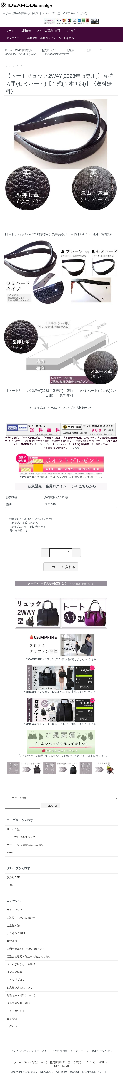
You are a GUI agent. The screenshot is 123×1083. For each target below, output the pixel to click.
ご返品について (93, 50)
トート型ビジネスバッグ (21, 837)
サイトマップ (14, 909)
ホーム (10, 30)
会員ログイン (48, 38)
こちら (76, 447)
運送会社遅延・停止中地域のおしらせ (29, 956)
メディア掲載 (14, 972)
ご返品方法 (13, 925)
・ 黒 (10, 885)
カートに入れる (60, 567)
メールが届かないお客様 (21, 964)
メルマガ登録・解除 (49, 30)
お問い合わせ (61, 1066)
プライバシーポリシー (96, 1062)
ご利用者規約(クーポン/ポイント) (26, 948)
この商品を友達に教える (23, 522)
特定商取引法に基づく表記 (20, 54)
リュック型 (13, 829)
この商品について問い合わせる (27, 526)
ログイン (12, 1026)
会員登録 (32, 38)
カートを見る (66, 38)
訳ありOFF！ (14, 877)
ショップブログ (16, 979)
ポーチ (25, 844)
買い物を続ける (18, 530)
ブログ (71, 30)
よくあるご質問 (16, 933)
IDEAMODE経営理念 (57, 54)
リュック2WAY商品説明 (18, 50)
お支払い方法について (20, 987)
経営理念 (12, 940)
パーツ (18, 66)
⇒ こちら (93, 691)
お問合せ (26, 30)
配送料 (70, 50)
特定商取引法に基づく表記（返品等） (31, 518)
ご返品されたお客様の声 (21, 917)
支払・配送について (35, 1062)
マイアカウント (15, 38)
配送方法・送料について (21, 995)
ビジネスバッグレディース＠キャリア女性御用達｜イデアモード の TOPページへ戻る (61, 1050)
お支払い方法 (49, 50)
